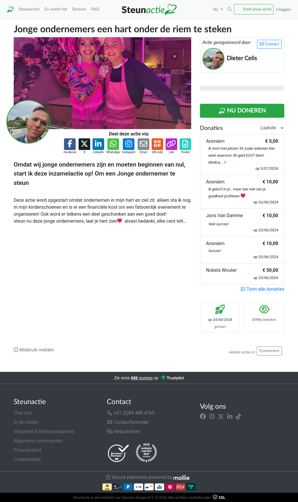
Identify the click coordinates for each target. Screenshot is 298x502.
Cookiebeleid (27, 459)
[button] (229, 9)
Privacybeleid (27, 450)
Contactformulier (128, 422)
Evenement (269, 351)
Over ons (23, 413)
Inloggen (283, 9)
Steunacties (29, 9)
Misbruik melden (34, 350)
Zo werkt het (55, 9)
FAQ (95, 9)
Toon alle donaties (262, 289)
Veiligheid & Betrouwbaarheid (44, 431)
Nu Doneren (242, 111)
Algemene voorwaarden (38, 441)
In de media (26, 422)
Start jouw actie (257, 9)
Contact (269, 44)
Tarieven (79, 9)
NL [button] (216, 9)
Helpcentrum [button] (124, 431)
